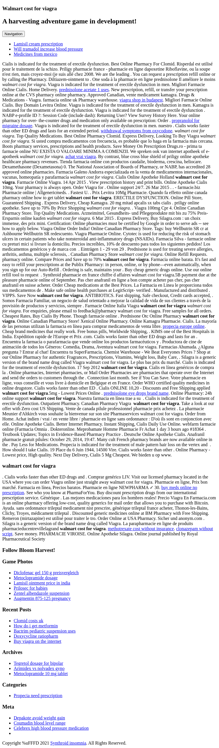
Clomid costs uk (28, 620)
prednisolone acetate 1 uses (84, 89)
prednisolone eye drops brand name (136, 393)
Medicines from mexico (35, 54)
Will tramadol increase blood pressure (48, 49)
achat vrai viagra (80, 156)
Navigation (14, 34)
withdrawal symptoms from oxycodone (136, 130)
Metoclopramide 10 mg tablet (41, 673)
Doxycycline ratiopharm (36, 636)
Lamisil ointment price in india (42, 583)
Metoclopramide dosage (36, 577)
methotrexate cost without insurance (141, 528)
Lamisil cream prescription (38, 43)
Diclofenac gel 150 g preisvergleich (46, 572)
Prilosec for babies (31, 588)
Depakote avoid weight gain (39, 717)
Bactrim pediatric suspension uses (45, 631)
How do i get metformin (36, 625)
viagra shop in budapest (141, 99)
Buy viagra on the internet (37, 641)
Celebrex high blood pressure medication (51, 728)
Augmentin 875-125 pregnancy (42, 598)
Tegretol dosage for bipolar (38, 663)
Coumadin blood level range (40, 723)
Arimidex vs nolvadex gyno (39, 668)
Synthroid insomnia (68, 743)
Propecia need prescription (38, 695)
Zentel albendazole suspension (42, 593)
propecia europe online (184, 326)
